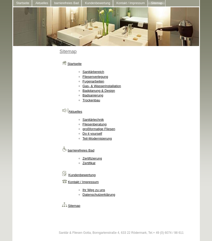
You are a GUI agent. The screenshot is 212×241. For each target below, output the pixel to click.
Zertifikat (89, 163)
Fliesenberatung (95, 124)
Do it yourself (92, 133)
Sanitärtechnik (93, 120)
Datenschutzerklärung (99, 195)
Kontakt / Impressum (130, 3)
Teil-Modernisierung (97, 138)
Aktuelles (41, 3)
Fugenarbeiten (93, 81)
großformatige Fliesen (99, 129)
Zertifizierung (92, 158)
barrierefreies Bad (66, 3)
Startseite (22, 3)
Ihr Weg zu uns (94, 190)
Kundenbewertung (97, 3)
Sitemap (156, 3)
